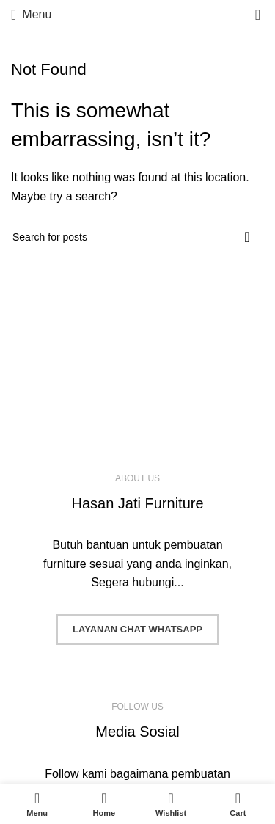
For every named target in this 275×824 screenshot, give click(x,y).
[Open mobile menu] (31, 14)
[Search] (137, 237)
